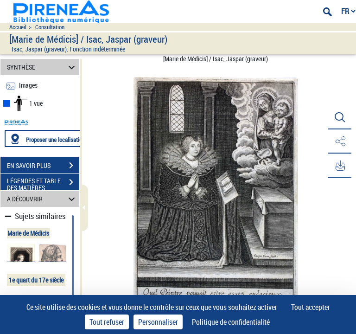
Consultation (49, 27)
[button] (339, 117)
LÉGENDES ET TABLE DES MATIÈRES (43, 183)
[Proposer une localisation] (49, 138)
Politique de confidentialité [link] (231, 322)
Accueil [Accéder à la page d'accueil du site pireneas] (17, 27)
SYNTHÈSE (42, 67)
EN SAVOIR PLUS (43, 165)
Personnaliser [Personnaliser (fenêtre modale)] (158, 322)
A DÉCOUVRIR (42, 199)
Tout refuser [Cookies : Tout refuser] (106, 322)
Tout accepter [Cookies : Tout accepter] (310, 307)
